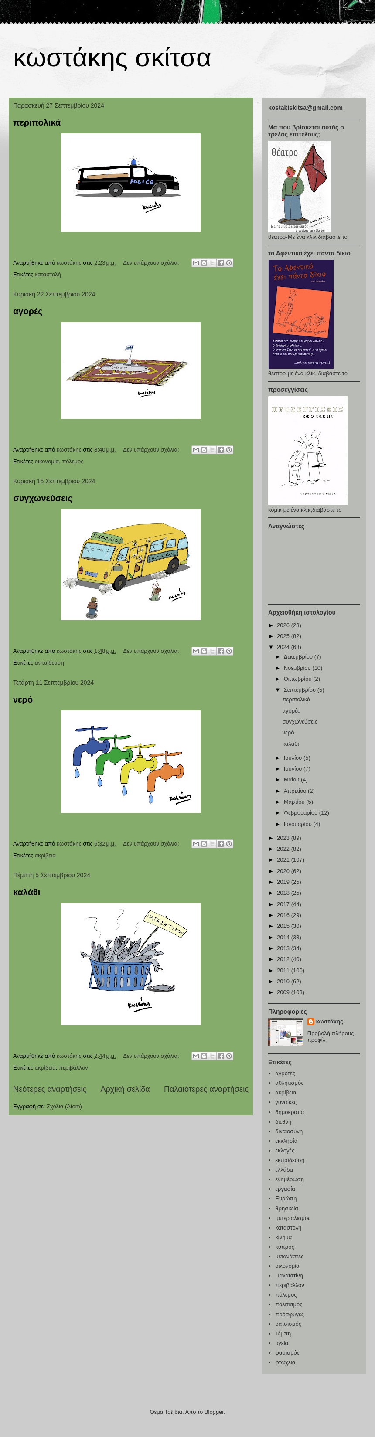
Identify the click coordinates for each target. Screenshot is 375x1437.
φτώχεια (285, 1362)
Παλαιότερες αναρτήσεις (206, 1089)
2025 (284, 636)
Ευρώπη (286, 1198)
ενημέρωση (289, 1179)
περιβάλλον (73, 1067)
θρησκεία (286, 1208)
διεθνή (283, 1121)
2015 (284, 926)
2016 (284, 915)
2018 (284, 893)
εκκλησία (286, 1141)
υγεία (281, 1343)
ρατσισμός (288, 1324)
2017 (284, 904)
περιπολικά (37, 122)
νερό (23, 699)
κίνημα (283, 1237)
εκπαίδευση (49, 662)
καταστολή (48, 274)
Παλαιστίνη (289, 1275)
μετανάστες (289, 1256)
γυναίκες (286, 1102)
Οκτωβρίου (298, 679)
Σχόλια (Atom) (64, 1106)
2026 (284, 625)
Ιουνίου (293, 768)
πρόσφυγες (289, 1314)
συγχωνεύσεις (42, 498)
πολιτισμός (288, 1304)
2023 (284, 838)
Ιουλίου (293, 757)
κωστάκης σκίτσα (112, 57)
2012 (284, 959)
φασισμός (287, 1352)
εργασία (285, 1189)
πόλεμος (72, 461)
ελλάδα (284, 1169)
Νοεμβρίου (298, 668)
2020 (284, 871)
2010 (284, 981)
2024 (284, 647)
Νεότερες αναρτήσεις (49, 1089)
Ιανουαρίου (299, 824)
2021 (284, 859)
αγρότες (285, 1073)
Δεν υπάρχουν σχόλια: (152, 262)
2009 (284, 992)
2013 (284, 948)
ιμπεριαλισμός (292, 1218)
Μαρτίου (295, 801)
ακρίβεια (45, 855)
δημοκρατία (289, 1112)
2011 (284, 970)
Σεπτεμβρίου (300, 689)
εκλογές (284, 1150)
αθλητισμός (289, 1083)
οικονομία (47, 461)
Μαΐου (292, 779)
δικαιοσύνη (289, 1131)
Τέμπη (283, 1333)
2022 (284, 849)
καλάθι (26, 892)
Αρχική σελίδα (125, 1089)
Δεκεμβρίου (299, 656)
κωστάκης (329, 1021)
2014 (284, 937)
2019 (284, 882)
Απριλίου (296, 791)
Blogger (214, 1412)
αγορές (27, 311)
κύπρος (284, 1246)
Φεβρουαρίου (301, 812)
